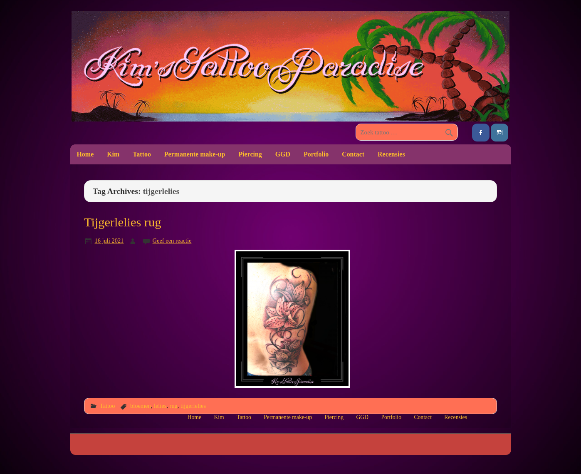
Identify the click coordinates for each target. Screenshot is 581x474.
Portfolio (316, 154)
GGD (282, 154)
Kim (113, 154)
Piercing (250, 154)
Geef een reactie (172, 240)
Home (85, 154)
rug (174, 405)
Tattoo (142, 154)
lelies (160, 405)
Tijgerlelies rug (122, 222)
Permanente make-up (194, 154)
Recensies (391, 154)
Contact (353, 154)
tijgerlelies (193, 405)
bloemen (140, 405)
